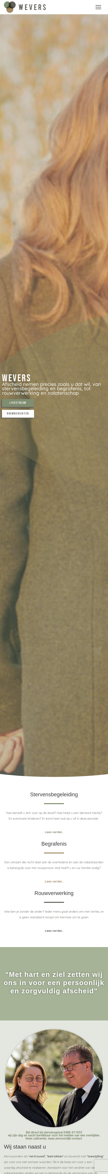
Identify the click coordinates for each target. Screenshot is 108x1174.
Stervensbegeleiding (54, 794)
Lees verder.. (54, 832)
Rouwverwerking (54, 893)
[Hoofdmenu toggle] (98, 7)
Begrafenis (54, 844)
